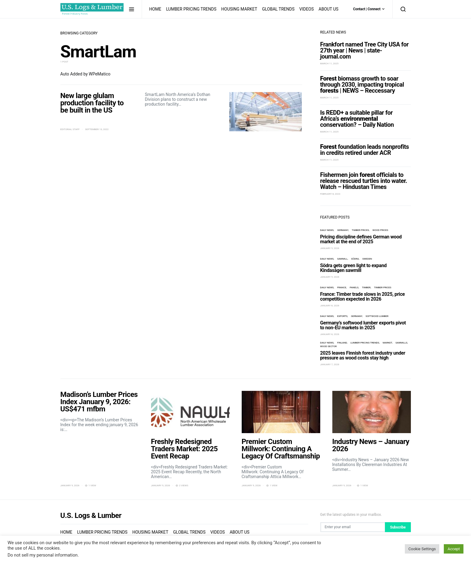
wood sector (328, 346)
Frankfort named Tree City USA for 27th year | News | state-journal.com (364, 50)
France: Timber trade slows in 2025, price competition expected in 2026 (362, 296)
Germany (342, 230)
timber (366, 287)
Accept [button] (453, 549)
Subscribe (397, 527)
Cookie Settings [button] (422, 549)
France (341, 287)
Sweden (367, 258)
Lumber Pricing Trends (191, 9)
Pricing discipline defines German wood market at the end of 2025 (361, 239)
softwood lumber (377, 316)
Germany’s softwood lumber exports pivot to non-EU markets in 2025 (363, 325)
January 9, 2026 (329, 248)
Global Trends (278, 9)
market (387, 342)
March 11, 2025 (329, 63)
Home (155, 9)
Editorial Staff (70, 129)
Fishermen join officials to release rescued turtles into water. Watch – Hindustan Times (363, 180)
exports (342, 316)
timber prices (360, 230)
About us (329, 9)
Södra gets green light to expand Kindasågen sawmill (353, 268)
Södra (355, 258)
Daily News (327, 230)
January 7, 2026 (329, 364)
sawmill (342, 258)
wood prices (380, 230)
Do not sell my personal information (43, 555)
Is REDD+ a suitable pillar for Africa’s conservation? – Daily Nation (357, 118)
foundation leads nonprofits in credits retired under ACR (364, 149)
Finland (342, 342)
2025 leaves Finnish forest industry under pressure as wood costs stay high (362, 355)
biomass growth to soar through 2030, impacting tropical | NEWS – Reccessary (362, 84)
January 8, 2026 (329, 305)
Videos (306, 9)
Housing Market (239, 9)
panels (354, 287)
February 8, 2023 (330, 194)
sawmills (401, 342)
